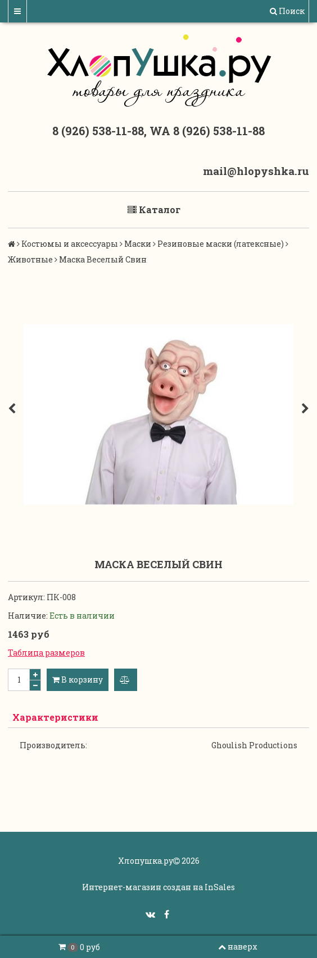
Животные (30, 259)
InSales (220, 887)
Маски (137, 243)
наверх (237, 946)
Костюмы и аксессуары (69, 243)
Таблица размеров (46, 652)
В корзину (77, 679)
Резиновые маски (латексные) (220, 243)
